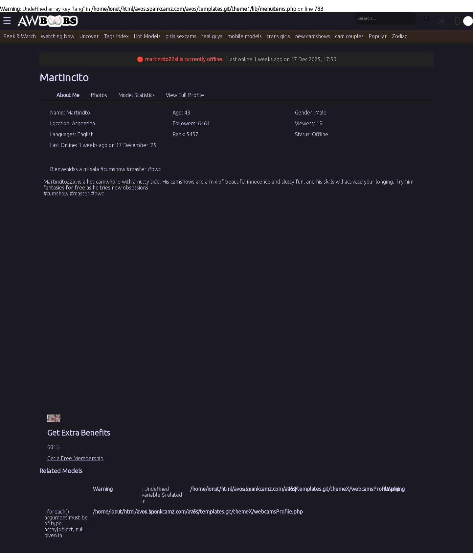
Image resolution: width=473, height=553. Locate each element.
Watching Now (57, 36)
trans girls (278, 36)
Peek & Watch (19, 36)
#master (80, 193)
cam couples (349, 36)
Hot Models (147, 36)
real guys (211, 36)
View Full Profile (185, 95)
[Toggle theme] (442, 21)
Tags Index (116, 36)
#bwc (97, 193)
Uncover (89, 36)
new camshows (312, 36)
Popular (378, 36)
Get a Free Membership (75, 458)
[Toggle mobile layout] (457, 21)
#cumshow (55, 193)
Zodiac (399, 36)
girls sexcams (181, 36)
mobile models (244, 36)
